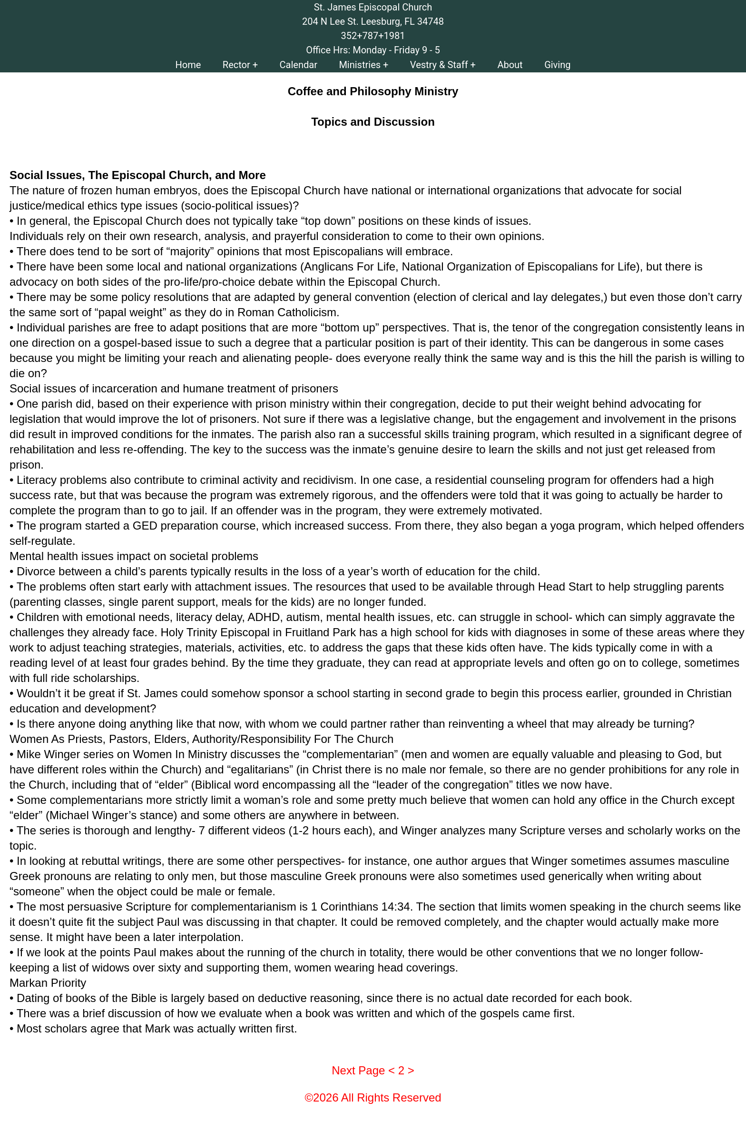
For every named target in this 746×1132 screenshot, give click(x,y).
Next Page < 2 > (373, 1070)
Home (188, 64)
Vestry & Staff (439, 64)
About (509, 64)
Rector (236, 64)
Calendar (298, 64)
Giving (557, 64)
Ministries (360, 64)
